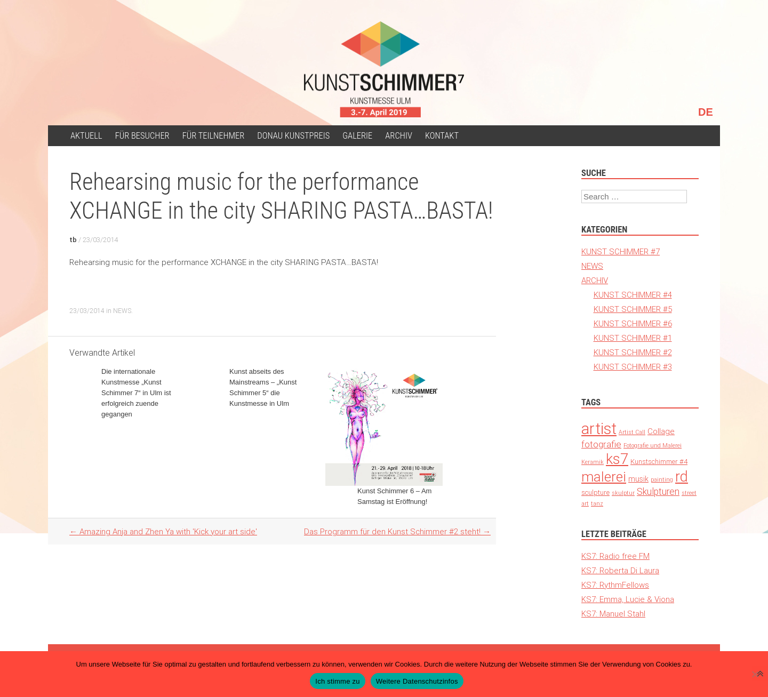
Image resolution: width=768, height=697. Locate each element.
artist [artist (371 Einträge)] (599, 428)
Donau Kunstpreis (293, 136)
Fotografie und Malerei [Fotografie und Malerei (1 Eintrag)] (652, 445)
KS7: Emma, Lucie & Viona (627, 599)
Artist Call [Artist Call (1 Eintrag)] (632, 432)
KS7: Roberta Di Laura (620, 570)
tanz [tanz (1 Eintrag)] (597, 503)
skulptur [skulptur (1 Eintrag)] (623, 492)
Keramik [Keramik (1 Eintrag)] (592, 462)
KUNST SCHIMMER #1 (633, 338)
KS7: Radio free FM (615, 556)
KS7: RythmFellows (615, 585)
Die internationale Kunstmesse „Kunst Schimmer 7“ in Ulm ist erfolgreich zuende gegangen (136, 392)
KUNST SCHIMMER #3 (633, 367)
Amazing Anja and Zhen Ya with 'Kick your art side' (163, 531)
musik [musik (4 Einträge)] (638, 479)
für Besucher (142, 136)
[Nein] (754, 674)
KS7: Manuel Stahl (613, 613)
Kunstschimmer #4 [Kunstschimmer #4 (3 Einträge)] (658, 461)
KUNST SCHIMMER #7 (620, 251)
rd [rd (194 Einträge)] (681, 476)
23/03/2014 (100, 239)
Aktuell (86, 136)
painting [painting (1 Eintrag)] (662, 479)
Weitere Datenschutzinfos (417, 681)
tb (73, 239)
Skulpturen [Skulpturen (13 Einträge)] (658, 491)
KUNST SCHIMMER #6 (633, 323)
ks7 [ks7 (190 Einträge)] (617, 459)
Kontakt (442, 136)
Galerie (357, 136)
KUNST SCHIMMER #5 (633, 309)
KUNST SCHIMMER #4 (633, 295)
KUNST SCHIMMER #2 (633, 352)
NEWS (122, 311)
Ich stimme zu (337, 681)
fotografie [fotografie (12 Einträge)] (601, 444)
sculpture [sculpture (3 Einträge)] (595, 492)
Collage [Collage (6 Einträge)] (661, 431)
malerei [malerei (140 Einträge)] (603, 476)
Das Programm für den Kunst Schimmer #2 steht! (397, 531)
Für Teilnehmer (213, 136)
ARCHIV (398, 136)
